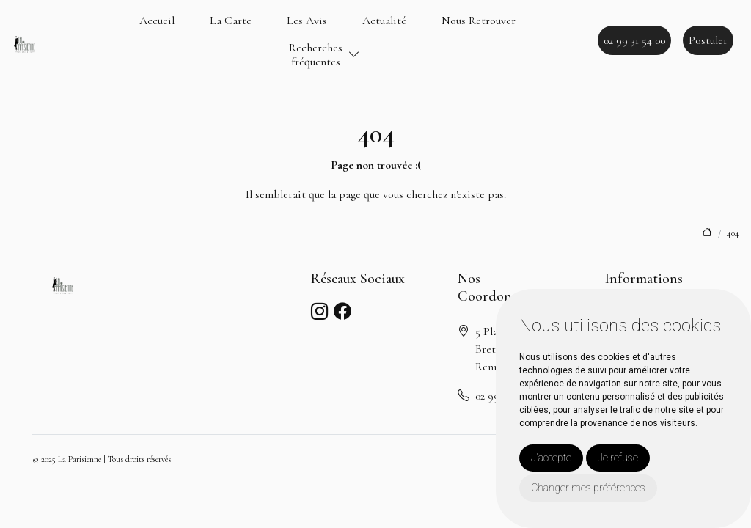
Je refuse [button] (618, 457)
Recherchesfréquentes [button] (315, 54)
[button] (354, 55)
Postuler (708, 40)
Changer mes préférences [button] (588, 488)
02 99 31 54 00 (634, 40)
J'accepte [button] (551, 457)
